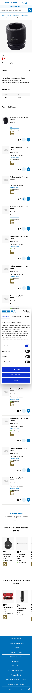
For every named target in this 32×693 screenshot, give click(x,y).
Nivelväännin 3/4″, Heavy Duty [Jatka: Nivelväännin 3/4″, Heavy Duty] (21, 556)
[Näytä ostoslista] (26, 3)
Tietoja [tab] (27, 316)
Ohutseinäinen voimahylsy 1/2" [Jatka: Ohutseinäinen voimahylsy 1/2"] (21, 610)
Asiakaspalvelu (16, 639)
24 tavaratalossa (14, 128)
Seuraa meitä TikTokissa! (16, 684)
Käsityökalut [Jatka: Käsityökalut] (16, 15)
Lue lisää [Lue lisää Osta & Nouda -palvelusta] (16, 520)
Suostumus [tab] (5, 316)
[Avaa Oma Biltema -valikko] (22, 3)
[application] (28, 689)
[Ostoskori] (29, 3)
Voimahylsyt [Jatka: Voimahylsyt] (5, 18)
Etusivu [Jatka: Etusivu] (3, 15)
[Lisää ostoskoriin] (24, 139)
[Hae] (30, 10)
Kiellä (16, 380)
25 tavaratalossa (14, 276)
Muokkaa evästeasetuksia (16, 670)
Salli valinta (16, 375)
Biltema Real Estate (16, 657)
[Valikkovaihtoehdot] (2, 3)
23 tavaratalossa (14, 157)
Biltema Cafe (16, 666)
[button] (16, 6)
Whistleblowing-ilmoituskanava (16, 680)
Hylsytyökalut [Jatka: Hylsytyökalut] (24, 15)
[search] (16, 10)
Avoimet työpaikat (16, 652)
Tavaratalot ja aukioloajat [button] (16, 643)
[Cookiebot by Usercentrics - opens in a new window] (23, 311)
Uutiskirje (16, 648)
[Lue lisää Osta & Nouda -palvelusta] (16, 513)
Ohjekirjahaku (16, 661)
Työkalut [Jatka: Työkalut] (9, 15)
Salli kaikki (16, 369)
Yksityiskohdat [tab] (16, 316)
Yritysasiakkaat (16, 675)
